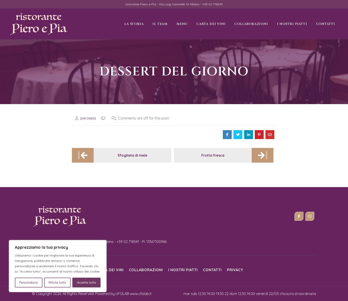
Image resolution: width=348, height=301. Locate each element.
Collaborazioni (146, 270)
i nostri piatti (183, 270)
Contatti (212, 270)
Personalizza (28, 283)
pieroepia (88, 118)
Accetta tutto (86, 283)
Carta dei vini (109, 270)
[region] (58, 266)
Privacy (235, 270)
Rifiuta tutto (57, 283)
